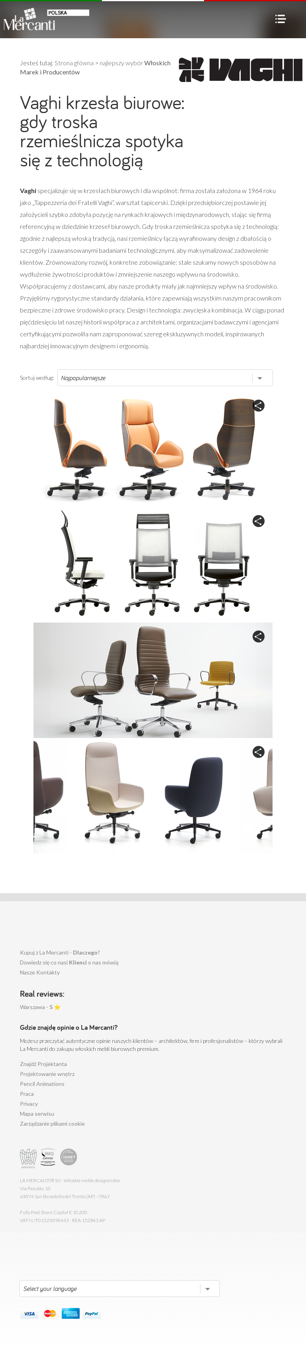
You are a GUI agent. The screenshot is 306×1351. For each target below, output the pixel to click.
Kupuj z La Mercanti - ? (60, 952)
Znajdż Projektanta (43, 1063)
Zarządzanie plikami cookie (52, 1123)
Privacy (29, 1103)
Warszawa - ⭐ (40, 1006)
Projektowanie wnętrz (47, 1073)
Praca (27, 1093)
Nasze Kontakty (40, 972)
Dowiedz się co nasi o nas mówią (69, 962)
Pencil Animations (42, 1083)
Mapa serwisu (37, 1113)
